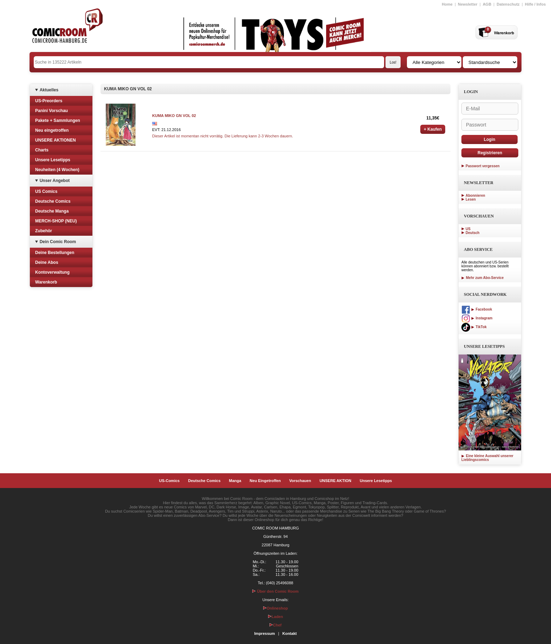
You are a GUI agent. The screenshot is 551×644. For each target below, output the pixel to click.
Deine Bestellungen (54, 252)
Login (489, 139)
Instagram (476, 318)
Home (447, 4)
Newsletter (468, 4)
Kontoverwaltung (52, 272)
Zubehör (43, 230)
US (468, 229)
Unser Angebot (55, 180)
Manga (235, 481)
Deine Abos (46, 262)
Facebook (476, 309)
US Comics (46, 191)
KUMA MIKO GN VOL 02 (174, 115)
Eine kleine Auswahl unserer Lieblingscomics (487, 458)
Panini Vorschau (51, 110)
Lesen (471, 199)
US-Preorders (48, 100)
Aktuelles (49, 89)
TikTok (474, 327)
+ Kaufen (433, 129)
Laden (275, 616)
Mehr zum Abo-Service (482, 278)
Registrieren (490, 152)
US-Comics (169, 481)
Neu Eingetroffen (265, 481)
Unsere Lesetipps (52, 159)
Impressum (264, 633)
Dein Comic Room (58, 241)
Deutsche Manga (52, 211)
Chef (275, 625)
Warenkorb (46, 282)
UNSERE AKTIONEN (55, 140)
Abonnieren (475, 195)
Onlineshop (275, 608)
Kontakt (289, 633)
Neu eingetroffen (52, 130)
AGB (487, 4)
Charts (41, 150)
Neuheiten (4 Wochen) (57, 169)
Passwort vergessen (483, 166)
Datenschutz (508, 4)
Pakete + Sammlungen (57, 120)
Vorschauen (300, 481)
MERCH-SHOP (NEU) (56, 221)
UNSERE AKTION (335, 481)
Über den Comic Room (275, 591)
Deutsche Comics (53, 201)
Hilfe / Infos (535, 4)
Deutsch (472, 233)
